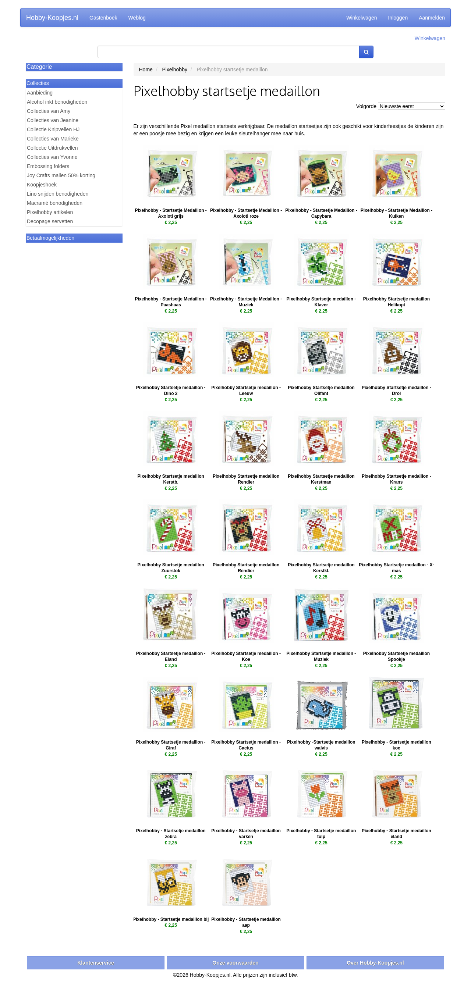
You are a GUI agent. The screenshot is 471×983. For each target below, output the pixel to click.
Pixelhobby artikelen (50, 212)
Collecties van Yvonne (52, 157)
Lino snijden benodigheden (57, 194)
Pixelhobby (174, 69)
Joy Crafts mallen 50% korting (61, 175)
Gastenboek (103, 18)
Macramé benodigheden (54, 203)
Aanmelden (432, 18)
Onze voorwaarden (235, 963)
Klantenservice (95, 963)
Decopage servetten (50, 221)
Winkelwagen (361, 18)
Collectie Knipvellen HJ (53, 129)
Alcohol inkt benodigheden (57, 102)
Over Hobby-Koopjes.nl (375, 963)
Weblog (137, 18)
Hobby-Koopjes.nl (52, 17)
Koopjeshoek (42, 185)
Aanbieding (40, 93)
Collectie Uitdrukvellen (52, 148)
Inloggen (398, 18)
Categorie (39, 67)
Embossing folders (48, 166)
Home (146, 69)
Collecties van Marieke (53, 139)
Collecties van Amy (48, 111)
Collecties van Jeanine (52, 120)
